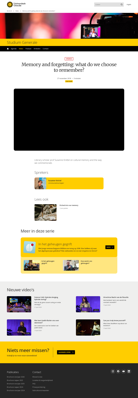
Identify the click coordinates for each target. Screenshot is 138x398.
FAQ (33, 384)
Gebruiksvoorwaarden (40, 390)
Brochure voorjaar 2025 (16, 384)
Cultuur (69, 81)
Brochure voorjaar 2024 (16, 390)
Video (17, 11)
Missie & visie (37, 377)
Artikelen (37, 49)
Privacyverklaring (38, 387)
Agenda (13, 49)
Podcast (28, 49)
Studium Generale (22, 42)
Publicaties (13, 372)
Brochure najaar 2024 (15, 387)
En (129, 4)
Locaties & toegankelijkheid (42, 380)
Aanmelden (64, 352)
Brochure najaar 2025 (15, 380)
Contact (45, 49)
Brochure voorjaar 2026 (16, 377)
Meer (109, 247)
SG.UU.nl (9, 11)
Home (8, 49)
